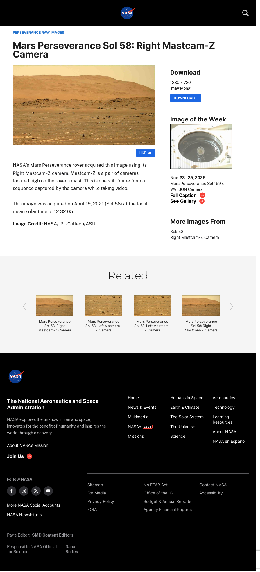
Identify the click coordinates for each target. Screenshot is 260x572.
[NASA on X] (36, 491)
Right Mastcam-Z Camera (194, 237)
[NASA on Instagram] (23, 491)
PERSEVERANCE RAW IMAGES (38, 32)
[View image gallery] (187, 201)
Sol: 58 (177, 231)
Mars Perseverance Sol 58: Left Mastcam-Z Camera (103, 325)
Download (186, 98)
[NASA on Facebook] (11, 491)
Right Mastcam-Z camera (40, 173)
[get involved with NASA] (20, 456)
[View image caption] (187, 195)
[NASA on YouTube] (48, 491)
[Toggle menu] (9, 13)
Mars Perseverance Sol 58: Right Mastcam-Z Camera (54, 325)
